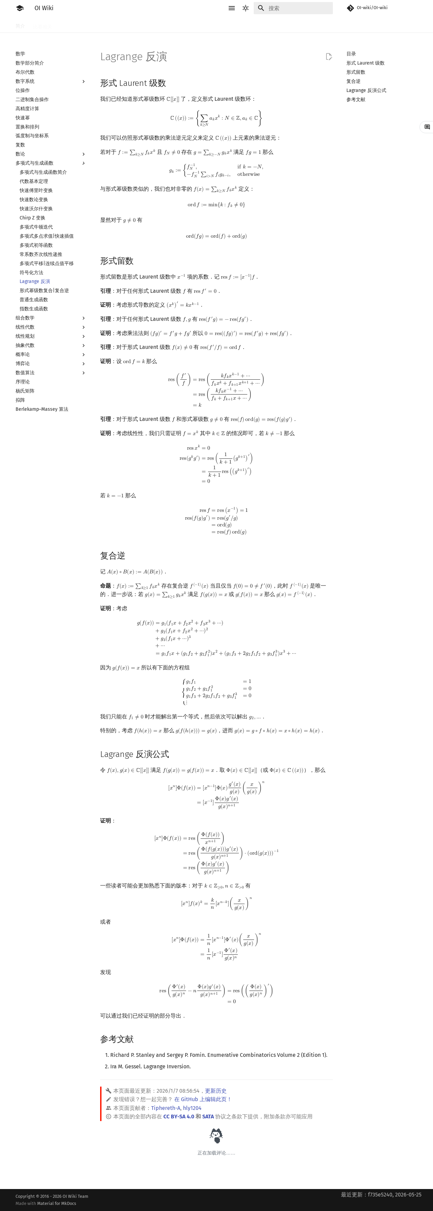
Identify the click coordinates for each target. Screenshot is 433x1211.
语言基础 (96, 24)
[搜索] (293, 8)
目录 (351, 54)
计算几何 (280, 24)
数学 (213, 24)
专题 (320, 24)
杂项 (302, 24)
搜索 (146, 24)
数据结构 (235, 24)
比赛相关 (42, 24)
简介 (20, 24)
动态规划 (168, 24)
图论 (258, 24)
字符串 (193, 24)
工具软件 (69, 24)
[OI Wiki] (19, 8)
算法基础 (123, 24)
